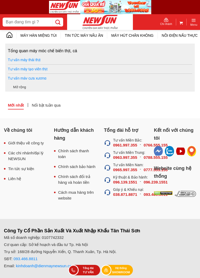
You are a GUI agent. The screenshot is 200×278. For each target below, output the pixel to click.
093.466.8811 (26, 258)
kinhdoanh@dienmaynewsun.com (45, 266)
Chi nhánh (166, 21)
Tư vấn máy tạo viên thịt (27, 69)
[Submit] (57, 22)
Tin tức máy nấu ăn (84, 35)
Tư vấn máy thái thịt (24, 60)
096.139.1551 (125, 182)
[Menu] (193, 22)
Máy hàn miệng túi (38, 35)
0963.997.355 (125, 157)
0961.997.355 (125, 145)
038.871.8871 (125, 194)
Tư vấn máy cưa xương (27, 78)
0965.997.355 (125, 169)
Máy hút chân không (132, 35)
